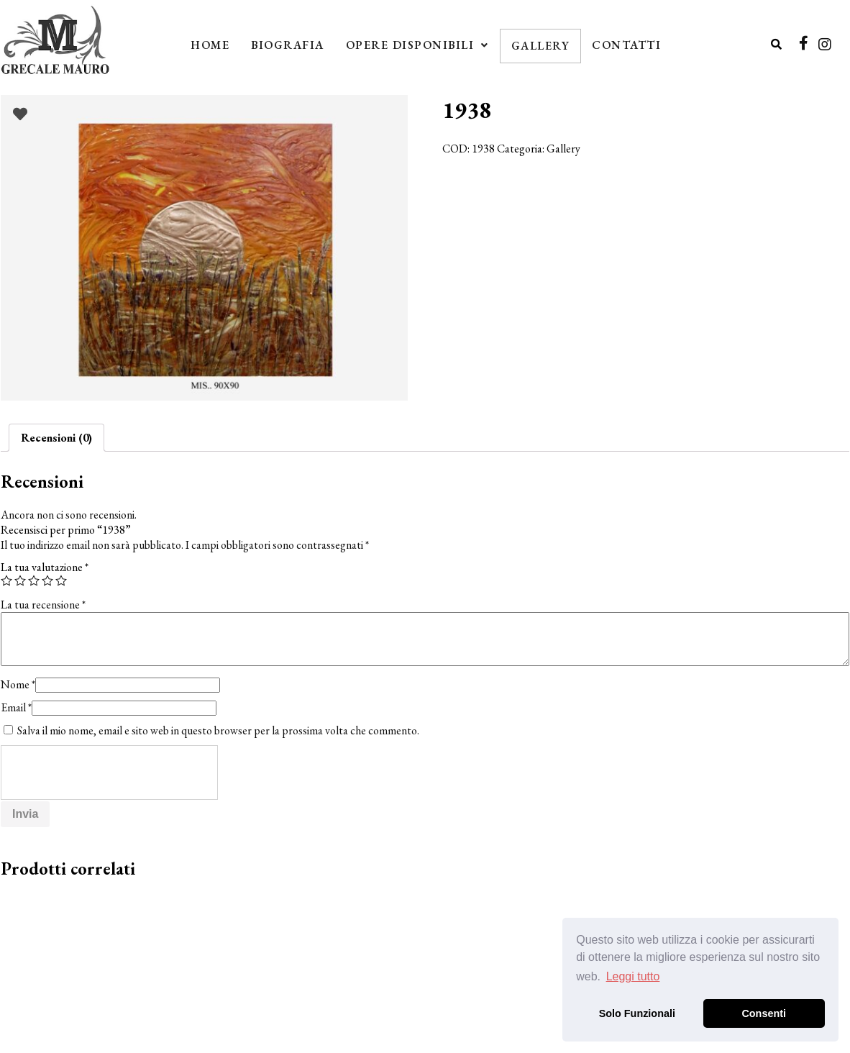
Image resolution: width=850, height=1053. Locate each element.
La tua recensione (43, 604)
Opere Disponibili (417, 45)
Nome (18, 684)
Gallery (540, 45)
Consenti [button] (763, 1013)
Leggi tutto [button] (633, 976)
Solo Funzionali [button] (637, 1013)
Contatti (626, 45)
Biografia (287, 45)
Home (210, 45)
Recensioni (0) (56, 437)
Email (16, 707)
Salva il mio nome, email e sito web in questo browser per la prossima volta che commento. (218, 730)
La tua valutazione (44, 567)
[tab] (56, 438)
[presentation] (110, 773)
